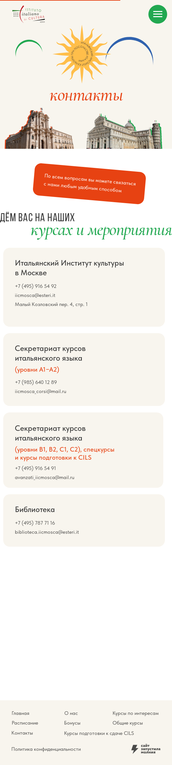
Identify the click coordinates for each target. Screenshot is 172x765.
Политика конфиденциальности (46, 749)
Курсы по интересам (136, 713)
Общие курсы (128, 723)
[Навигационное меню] (157, 14)
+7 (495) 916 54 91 (35, 468)
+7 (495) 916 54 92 (36, 286)
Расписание (25, 723)
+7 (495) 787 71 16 (35, 523)
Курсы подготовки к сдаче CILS (99, 733)
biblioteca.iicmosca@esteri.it (47, 532)
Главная (20, 713)
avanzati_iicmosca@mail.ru (44, 477)
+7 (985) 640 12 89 (36, 382)
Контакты (22, 733)
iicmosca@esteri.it (35, 295)
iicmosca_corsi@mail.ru (40, 391)
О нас (71, 713)
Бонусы (72, 723)
